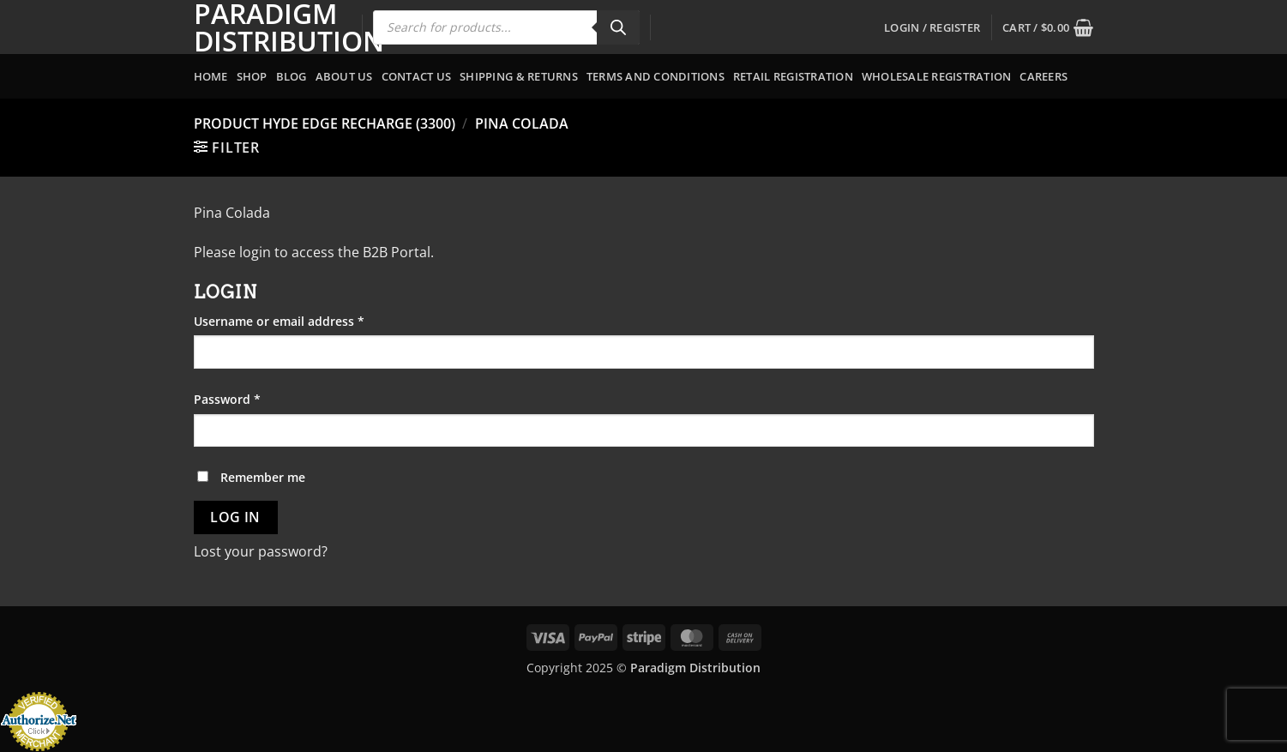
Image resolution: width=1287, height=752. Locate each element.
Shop (252, 76)
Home (211, 76)
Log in (235, 517)
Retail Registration (793, 76)
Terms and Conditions (655, 76)
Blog (291, 76)
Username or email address (305, 320)
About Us (344, 76)
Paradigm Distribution (265, 27)
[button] (932, 27)
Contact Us (417, 76)
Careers (1043, 76)
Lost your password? (261, 551)
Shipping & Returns (519, 76)
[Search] (618, 27)
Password (253, 398)
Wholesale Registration (937, 76)
